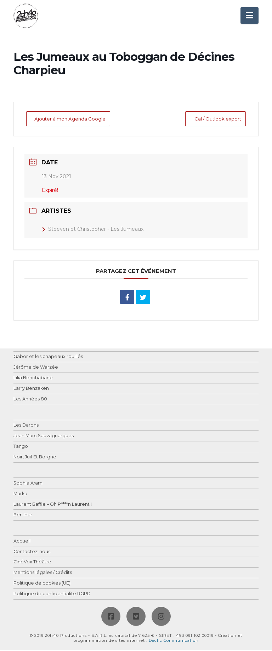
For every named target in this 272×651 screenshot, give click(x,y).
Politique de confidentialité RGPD (52, 594)
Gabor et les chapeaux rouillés (48, 357)
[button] (249, 15)
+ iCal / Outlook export (205, 119)
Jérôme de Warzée (35, 368)
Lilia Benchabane (33, 378)
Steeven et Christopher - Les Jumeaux (92, 230)
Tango (20, 447)
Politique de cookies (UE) (41, 584)
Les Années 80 (30, 400)
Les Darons (26, 426)
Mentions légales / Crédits (42, 573)
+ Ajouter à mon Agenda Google (79, 119)
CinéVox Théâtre (32, 563)
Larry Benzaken (31, 389)
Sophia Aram (27, 484)
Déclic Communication (174, 641)
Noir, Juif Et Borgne (34, 458)
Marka (20, 494)
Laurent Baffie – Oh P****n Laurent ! (52, 505)
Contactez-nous (31, 552)
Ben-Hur (22, 516)
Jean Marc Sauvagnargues (43, 436)
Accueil (21, 542)
